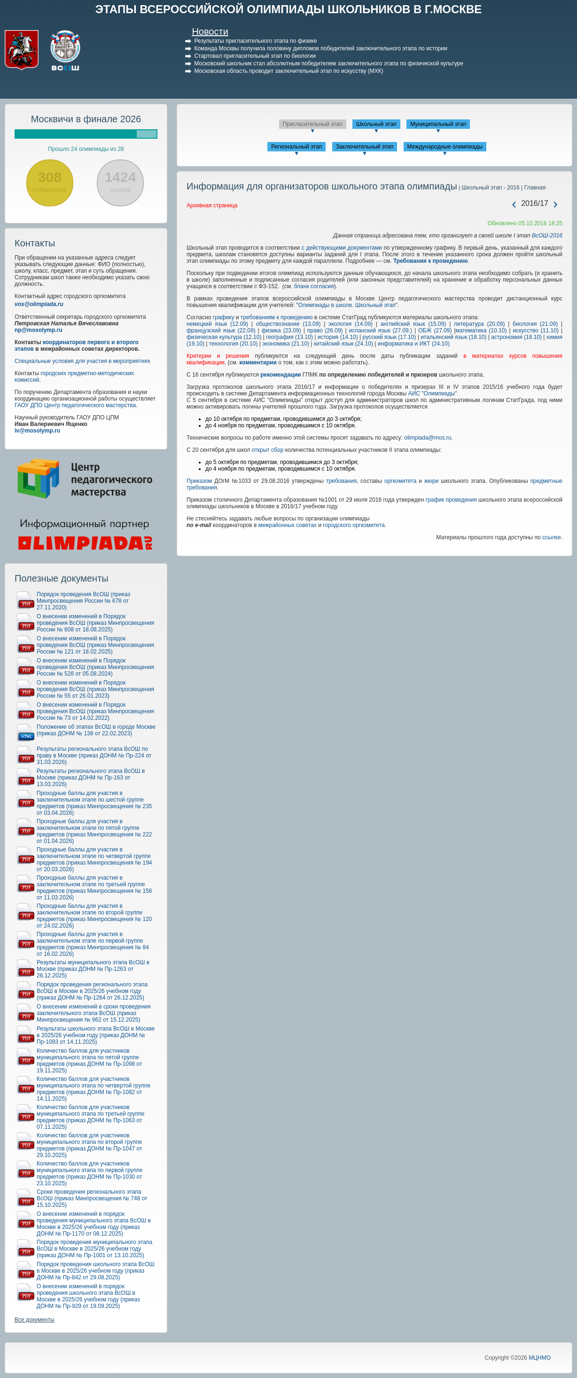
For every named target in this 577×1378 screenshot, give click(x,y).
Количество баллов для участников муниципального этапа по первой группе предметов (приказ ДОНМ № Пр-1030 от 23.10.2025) (89, 1173)
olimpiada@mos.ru (427, 437)
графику (223, 317)
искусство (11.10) (536, 330)
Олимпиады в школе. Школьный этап (347, 305)
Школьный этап (376, 124)
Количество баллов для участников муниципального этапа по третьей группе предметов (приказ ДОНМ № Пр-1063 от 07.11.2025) (91, 1117)
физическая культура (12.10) (224, 337)
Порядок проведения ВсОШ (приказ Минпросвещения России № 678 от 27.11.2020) (83, 601)
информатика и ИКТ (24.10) (414, 343)
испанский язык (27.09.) (380, 330)
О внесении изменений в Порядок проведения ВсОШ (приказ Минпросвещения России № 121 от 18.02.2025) (95, 645)
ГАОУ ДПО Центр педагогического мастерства (75, 405)
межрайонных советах (287, 525)
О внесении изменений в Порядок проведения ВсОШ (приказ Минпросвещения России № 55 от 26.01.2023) (95, 689)
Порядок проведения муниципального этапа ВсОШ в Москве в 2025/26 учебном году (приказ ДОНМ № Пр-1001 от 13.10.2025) (94, 1249)
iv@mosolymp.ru (37, 430)
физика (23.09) (281, 330)
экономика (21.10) (285, 343)
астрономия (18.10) (516, 337)
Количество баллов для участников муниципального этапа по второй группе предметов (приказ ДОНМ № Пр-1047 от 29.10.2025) (89, 1145)
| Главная (533, 187)
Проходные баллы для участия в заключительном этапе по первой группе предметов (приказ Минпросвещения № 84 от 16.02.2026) (93, 944)
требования (341, 481)
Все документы (35, 1319)
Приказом (199, 481)
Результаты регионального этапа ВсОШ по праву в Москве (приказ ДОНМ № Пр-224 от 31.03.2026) (94, 755)
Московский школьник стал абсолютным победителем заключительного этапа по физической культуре (328, 63)
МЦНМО (540, 1357)
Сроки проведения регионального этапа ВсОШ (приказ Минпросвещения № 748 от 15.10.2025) (92, 1198)
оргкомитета (400, 481)
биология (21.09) (535, 324)
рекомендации (280, 374)
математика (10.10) (481, 330)
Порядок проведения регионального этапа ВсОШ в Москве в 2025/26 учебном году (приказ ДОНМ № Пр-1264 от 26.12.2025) (92, 991)
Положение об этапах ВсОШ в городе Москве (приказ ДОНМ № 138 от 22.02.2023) (96, 730)
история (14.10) (338, 337)
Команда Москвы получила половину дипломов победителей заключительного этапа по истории (320, 48)
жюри (431, 481)
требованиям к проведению (277, 317)
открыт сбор (268, 450)
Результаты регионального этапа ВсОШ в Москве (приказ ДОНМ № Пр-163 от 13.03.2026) (91, 777)
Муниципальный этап (438, 124)
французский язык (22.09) (221, 330)
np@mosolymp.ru (38, 330)
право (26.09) (325, 330)
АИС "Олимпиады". (433, 393)
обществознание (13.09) (288, 324)
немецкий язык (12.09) (217, 324)
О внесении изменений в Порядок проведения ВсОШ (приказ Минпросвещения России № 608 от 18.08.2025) (95, 623)
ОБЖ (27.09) (435, 330)
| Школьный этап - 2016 (488, 187)
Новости (210, 31)
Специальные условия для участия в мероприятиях (82, 361)
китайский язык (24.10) (343, 343)
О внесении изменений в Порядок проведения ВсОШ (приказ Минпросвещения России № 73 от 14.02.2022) (95, 711)
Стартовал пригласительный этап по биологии (255, 56)
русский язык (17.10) (389, 337)
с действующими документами (342, 247)
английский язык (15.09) (413, 324)
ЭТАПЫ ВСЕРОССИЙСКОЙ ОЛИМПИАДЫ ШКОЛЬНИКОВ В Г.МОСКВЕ (288, 9)
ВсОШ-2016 (547, 235)
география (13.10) (289, 337)
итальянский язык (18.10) (453, 337)
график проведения (451, 499)
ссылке (551, 537)
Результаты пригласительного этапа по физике (255, 41)
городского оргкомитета (353, 525)
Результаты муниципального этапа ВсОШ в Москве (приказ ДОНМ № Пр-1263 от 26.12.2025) (93, 969)
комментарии (258, 362)
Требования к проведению (430, 261)
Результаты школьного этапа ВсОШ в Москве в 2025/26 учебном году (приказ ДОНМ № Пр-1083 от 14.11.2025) (96, 1035)
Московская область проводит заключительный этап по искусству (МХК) (288, 71)
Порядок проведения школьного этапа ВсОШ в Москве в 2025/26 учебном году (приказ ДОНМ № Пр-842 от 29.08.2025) (96, 1271)
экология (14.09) (350, 324)
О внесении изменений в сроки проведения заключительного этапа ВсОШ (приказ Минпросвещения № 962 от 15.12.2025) (94, 1013)
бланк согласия (314, 286)
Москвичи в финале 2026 (86, 119)
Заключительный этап (365, 146)
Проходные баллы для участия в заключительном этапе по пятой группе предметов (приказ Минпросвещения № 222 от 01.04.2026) (94, 831)
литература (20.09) (479, 324)
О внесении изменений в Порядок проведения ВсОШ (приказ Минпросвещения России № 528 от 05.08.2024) (95, 667)
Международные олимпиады (445, 146)
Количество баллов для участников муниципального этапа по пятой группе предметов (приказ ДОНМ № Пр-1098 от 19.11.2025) (89, 1060)
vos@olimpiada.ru (39, 304)
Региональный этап (296, 146)
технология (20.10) (233, 343)
